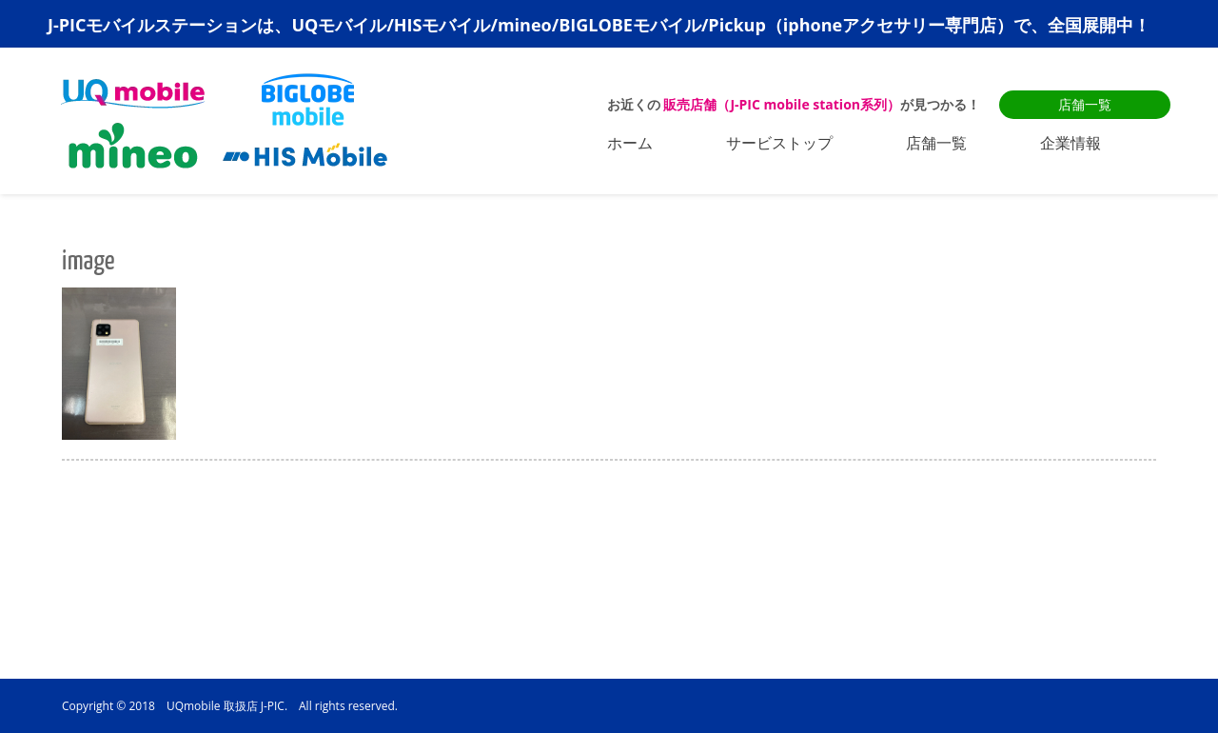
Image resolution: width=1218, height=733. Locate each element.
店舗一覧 (1084, 104)
